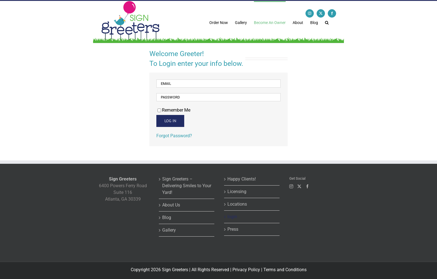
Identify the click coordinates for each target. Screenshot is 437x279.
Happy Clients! (241, 179)
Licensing (236, 191)
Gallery (169, 230)
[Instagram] (291, 186)
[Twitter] (299, 186)
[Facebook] (307, 186)
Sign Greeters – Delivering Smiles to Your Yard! (186, 185)
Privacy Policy (246, 269)
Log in (170, 120)
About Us (171, 205)
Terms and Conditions (285, 269)
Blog (166, 217)
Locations (237, 204)
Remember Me (173, 110)
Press (232, 229)
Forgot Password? (174, 135)
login (232, 216)
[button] (327, 22)
